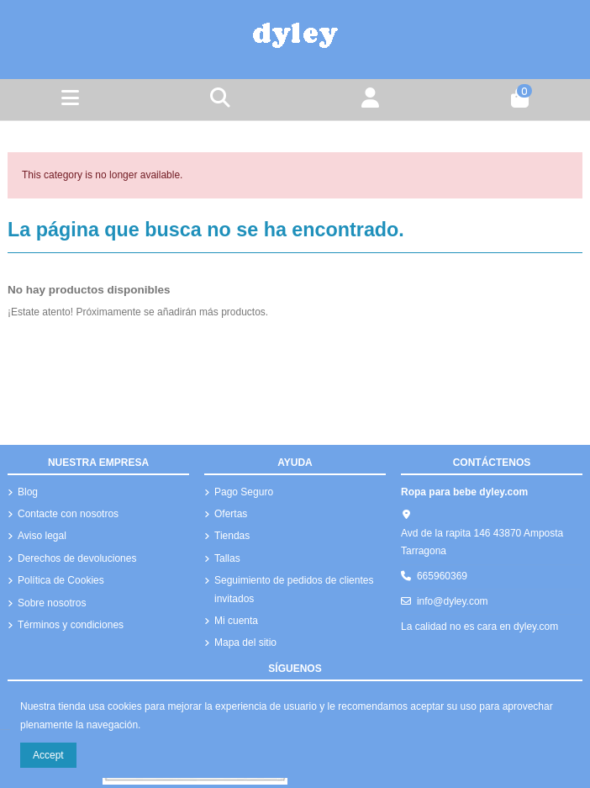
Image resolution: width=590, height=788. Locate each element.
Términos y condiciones (71, 625)
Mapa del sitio (245, 642)
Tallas (227, 558)
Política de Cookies (61, 580)
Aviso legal (42, 536)
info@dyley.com (452, 601)
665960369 (442, 576)
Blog (28, 492)
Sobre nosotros (52, 603)
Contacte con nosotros (68, 514)
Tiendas (232, 536)
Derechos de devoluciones (77, 558)
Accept (48, 755)
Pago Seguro (243, 492)
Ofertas (230, 514)
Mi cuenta (236, 621)
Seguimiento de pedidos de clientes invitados (293, 589)
